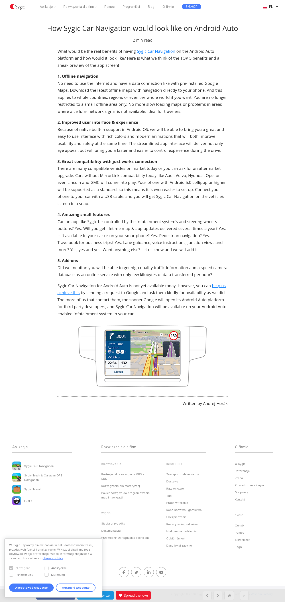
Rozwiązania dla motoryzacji (120, 486)
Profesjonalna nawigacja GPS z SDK (122, 476)
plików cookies (53, 558)
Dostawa (172, 481)
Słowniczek (242, 539)
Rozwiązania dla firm (78, 6)
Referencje (242, 471)
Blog (151, 6)
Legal (238, 547)
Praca (239, 478)
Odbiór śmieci (175, 538)
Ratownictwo (175, 488)
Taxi (169, 495)
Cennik (239, 525)
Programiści (131, 6)
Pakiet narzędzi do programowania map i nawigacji (125, 495)
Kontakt (240, 499)
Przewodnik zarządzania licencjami (125, 537)
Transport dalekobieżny (182, 474)
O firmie (168, 6)
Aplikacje (46, 6)
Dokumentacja (111, 530)
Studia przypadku (113, 523)
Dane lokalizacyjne (179, 545)
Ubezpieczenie (176, 517)
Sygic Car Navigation (156, 51)
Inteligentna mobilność (181, 531)
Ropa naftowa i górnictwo (184, 510)
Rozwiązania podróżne (182, 524)
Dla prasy (241, 492)
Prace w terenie (177, 502)
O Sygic (240, 464)
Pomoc (109, 6)
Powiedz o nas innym (249, 485)
